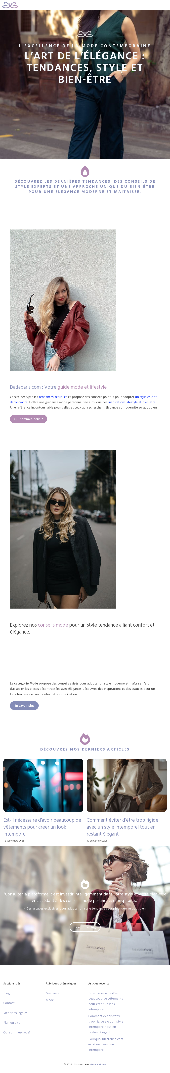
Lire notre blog (85, 927)
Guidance (52, 993)
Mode (50, 1000)
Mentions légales (15, 1013)
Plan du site (11, 1023)
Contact (9, 1003)
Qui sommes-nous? (17, 1032)
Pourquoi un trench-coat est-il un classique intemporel (106, 1044)
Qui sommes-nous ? (28, 419)
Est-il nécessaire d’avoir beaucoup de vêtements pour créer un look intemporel (42, 827)
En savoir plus (24, 706)
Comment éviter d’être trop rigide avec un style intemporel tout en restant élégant (122, 827)
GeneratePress (98, 1064)
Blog (6, 993)
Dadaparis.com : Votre (58, 387)
